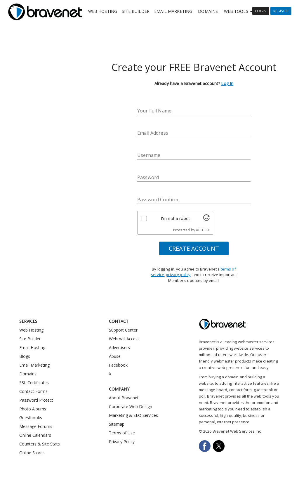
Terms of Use (122, 433)
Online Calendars (35, 435)
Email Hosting (32, 347)
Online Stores (32, 452)
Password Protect (36, 400)
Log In (227, 83)
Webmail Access (124, 338)
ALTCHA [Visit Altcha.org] (203, 230)
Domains (208, 11)
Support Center (123, 330)
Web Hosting (102, 11)
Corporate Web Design (130, 406)
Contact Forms (33, 391)
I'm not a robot (175, 218)
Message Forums (35, 426)
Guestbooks (30, 417)
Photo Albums (32, 409)
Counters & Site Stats (39, 444)
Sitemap (116, 424)
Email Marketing (173, 11)
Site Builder (136, 11)
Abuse (115, 356)
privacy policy (178, 274)
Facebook (118, 365)
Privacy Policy (122, 441)
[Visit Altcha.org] (206, 219)
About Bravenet (124, 397)
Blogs (24, 356)
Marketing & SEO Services (133, 415)
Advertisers (119, 347)
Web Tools (238, 11)
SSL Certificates (34, 382)
